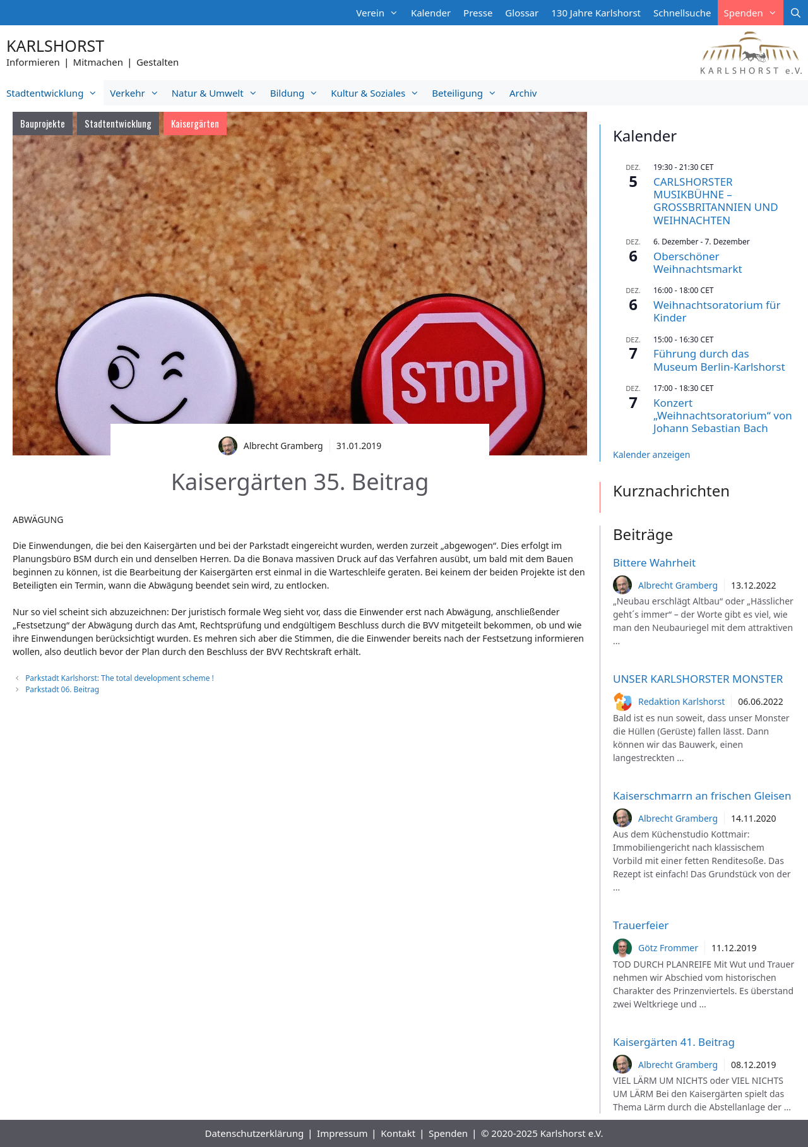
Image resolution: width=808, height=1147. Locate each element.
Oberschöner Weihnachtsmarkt (697, 262)
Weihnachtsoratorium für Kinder (716, 311)
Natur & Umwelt (218, 92)
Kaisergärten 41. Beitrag (674, 1042)
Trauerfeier (640, 925)
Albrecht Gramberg (678, 585)
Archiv (523, 93)
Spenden (753, 12)
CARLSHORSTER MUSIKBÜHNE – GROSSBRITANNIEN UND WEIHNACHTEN (715, 200)
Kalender (431, 12)
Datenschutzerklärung (254, 1133)
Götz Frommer (668, 948)
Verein (380, 12)
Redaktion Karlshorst (681, 701)
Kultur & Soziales (378, 92)
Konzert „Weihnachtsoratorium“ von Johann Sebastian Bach (722, 415)
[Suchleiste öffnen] (795, 12)
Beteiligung (467, 92)
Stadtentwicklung (55, 92)
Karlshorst (55, 45)
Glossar (521, 12)
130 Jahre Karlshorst (596, 12)
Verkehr (137, 92)
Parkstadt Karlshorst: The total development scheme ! (119, 678)
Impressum (342, 1133)
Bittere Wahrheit (654, 562)
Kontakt (398, 1133)
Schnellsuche (682, 12)
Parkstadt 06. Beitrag (62, 689)
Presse (477, 12)
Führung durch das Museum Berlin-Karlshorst (719, 359)
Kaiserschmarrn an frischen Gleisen (702, 795)
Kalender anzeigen (651, 454)
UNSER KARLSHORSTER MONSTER (698, 678)
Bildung (297, 92)
